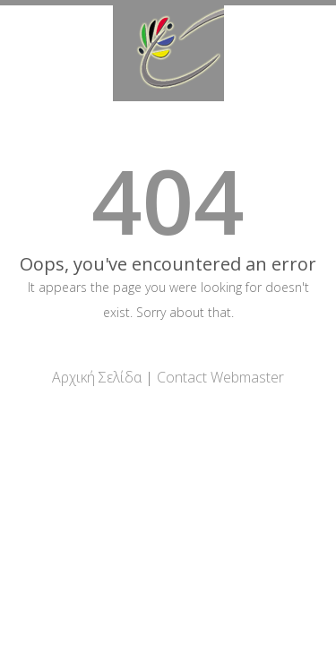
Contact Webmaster (220, 377)
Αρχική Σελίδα (97, 377)
